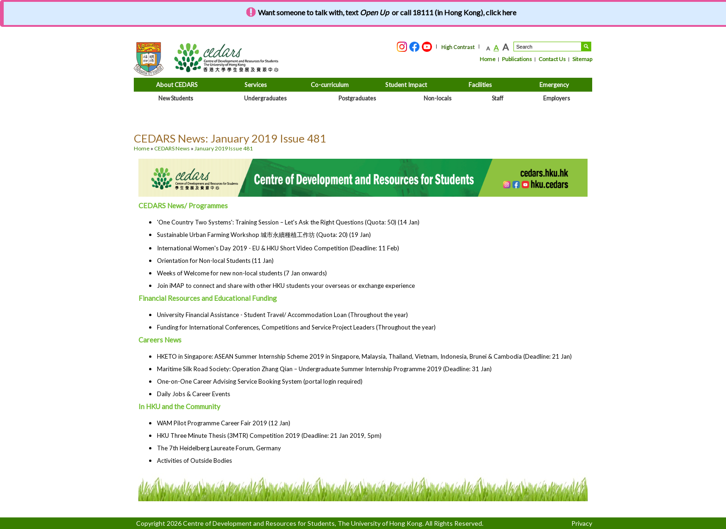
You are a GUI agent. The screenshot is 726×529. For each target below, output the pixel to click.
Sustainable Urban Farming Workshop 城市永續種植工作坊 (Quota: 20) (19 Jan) (264, 234)
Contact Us (552, 59)
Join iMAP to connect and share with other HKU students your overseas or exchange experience (286, 285)
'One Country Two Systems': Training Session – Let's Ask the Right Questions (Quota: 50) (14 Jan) (288, 222)
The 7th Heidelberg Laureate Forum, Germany (219, 448)
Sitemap (582, 59)
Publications (517, 59)
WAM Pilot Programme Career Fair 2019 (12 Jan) (223, 423)
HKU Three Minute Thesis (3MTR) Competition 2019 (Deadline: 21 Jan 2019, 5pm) (269, 435)
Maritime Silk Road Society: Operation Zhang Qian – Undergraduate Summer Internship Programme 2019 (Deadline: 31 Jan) (324, 369)
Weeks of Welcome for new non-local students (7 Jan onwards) (242, 273)
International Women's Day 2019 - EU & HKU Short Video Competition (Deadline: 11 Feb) (278, 248)
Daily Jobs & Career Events (193, 394)
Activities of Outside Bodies (194, 460)
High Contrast (458, 47)
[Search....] (547, 46)
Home (487, 59)
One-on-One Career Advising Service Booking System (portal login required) (260, 381)
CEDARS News (172, 148)
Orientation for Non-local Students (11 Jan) (215, 260)
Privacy (581, 523)
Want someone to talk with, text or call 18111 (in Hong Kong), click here (387, 12)
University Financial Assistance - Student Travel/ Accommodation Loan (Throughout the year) (282, 314)
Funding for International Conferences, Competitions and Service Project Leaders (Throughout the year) (296, 327)
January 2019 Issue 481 (223, 148)
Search (586, 46)
